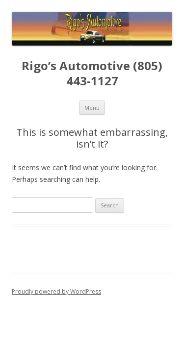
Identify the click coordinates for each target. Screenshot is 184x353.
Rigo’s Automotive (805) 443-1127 (92, 73)
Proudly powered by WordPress (56, 291)
